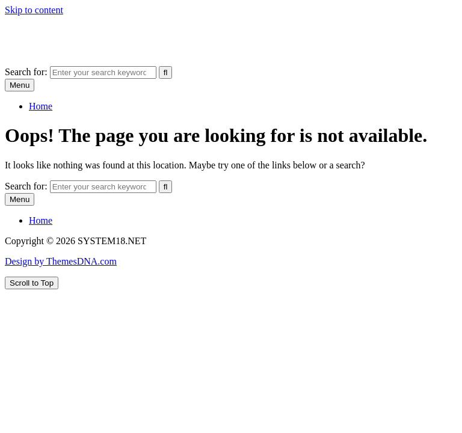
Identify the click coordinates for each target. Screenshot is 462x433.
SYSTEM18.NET (39, 30)
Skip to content (34, 10)
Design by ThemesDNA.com (61, 261)
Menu (19, 85)
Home (40, 106)
